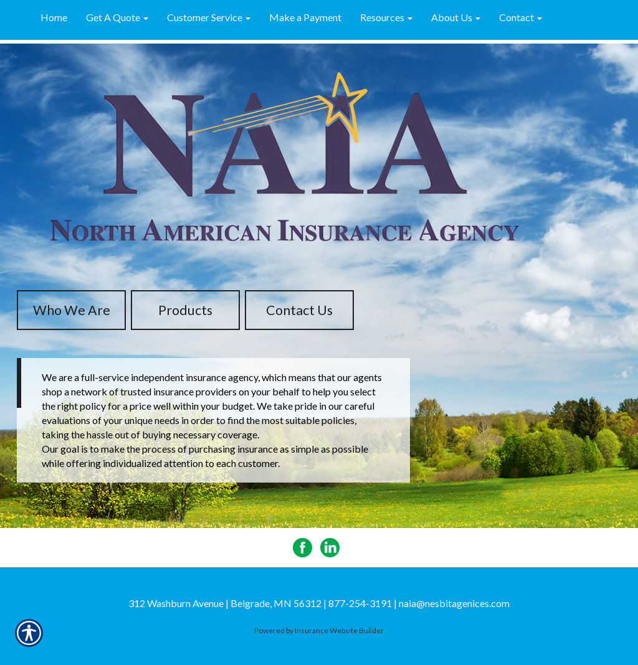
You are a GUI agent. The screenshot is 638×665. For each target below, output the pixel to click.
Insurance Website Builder (339, 630)
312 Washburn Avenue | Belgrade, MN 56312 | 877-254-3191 (260, 603)
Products (185, 310)
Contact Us (299, 310)
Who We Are (71, 310)
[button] (117, 18)
